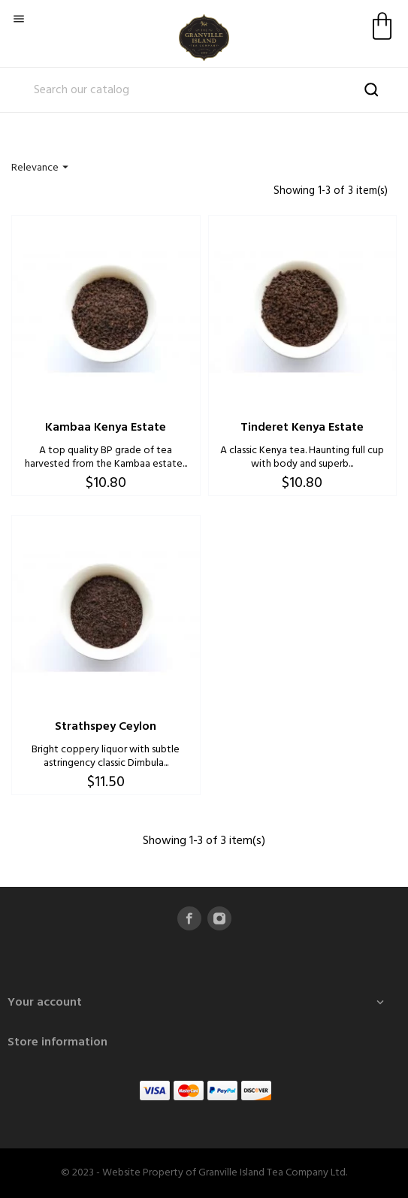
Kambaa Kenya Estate (105, 427)
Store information (57, 1042)
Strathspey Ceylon (105, 727)
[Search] (204, 90)
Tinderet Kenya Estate (302, 427)
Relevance (41, 168)
